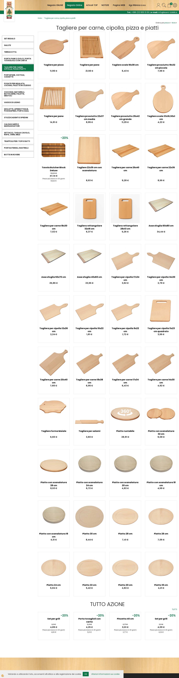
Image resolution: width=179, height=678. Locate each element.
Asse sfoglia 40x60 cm (89, 277)
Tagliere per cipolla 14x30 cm (161, 279)
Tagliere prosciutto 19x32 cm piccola (161, 66)
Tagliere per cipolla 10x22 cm (89, 330)
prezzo (167, 23)
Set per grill (53, 618)
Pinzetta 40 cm (125, 618)
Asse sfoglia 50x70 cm (53, 277)
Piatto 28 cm (125, 533)
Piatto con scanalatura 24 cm (89, 484)
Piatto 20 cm (125, 585)
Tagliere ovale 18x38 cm (125, 64)
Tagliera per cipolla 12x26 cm (54, 330)
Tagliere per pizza (54, 64)
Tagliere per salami (89, 431)
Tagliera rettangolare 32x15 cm (89, 227)
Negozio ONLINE (55, 5)
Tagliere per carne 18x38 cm (89, 381)
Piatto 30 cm (89, 533)
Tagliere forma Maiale (53, 431)
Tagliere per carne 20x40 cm (54, 381)
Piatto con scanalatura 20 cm (125, 484)
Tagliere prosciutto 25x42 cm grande (125, 118)
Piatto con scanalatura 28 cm (54, 484)
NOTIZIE (105, 5)
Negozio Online (74, 5)
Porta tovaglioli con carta (89, 620)
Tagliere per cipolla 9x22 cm (125, 330)
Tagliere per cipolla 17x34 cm (125, 279)
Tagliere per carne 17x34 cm (125, 381)
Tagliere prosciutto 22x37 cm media (89, 118)
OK (85, 674)
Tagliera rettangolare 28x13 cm (125, 227)
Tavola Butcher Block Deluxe (54, 169)
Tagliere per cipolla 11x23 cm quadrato (161, 330)
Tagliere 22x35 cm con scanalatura (89, 169)
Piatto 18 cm (161, 585)
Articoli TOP (92, 5)
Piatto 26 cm (161, 533)
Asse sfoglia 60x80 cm (161, 225)
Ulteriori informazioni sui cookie (105, 674)
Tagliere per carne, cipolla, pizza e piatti (59, 18)
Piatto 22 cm (89, 585)
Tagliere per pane (89, 64)
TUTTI (174, 609)
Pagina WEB (119, 5)
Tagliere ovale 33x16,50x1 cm (161, 118)
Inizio (40, 18)
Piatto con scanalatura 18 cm (161, 484)
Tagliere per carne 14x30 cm (161, 381)
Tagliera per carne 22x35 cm (161, 169)
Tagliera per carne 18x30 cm (53, 227)
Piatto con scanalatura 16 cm (53, 535)
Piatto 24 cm (54, 585)
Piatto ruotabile (125, 431)
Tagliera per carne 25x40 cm (125, 169)
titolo (174, 23)
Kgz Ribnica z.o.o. (137, 5)
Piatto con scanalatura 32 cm (161, 433)
